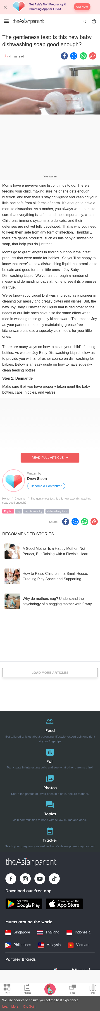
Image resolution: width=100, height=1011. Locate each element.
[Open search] (84, 21)
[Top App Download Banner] (50, 7)
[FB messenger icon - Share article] (73, 56)
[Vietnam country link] (78, 945)
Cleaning (20, 498)
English (8, 511)
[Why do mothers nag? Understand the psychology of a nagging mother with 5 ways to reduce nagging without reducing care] (50, 601)
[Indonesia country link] (78, 932)
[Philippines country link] (18, 945)
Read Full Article (50, 457)
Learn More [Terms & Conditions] (10, 1006)
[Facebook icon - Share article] (64, 56)
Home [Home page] (6, 498)
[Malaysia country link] (49, 945)
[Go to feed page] (28, 21)
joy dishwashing (34, 511)
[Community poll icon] (93, 989)
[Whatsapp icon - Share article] (83, 56)
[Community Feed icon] (72, 989)
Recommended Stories (28, 534)
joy (18, 511)
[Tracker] (50, 836)
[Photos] (50, 784)
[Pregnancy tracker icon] (50, 988)
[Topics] (50, 810)
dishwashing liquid (57, 511)
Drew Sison (37, 479)
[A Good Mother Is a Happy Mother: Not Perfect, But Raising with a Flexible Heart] (50, 551)
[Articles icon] (27, 989)
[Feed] (50, 729)
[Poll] (50, 757)
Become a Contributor (46, 486)
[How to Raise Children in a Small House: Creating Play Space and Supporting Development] (50, 576)
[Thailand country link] (48, 932)
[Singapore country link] (17, 932)
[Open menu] (6, 21)
